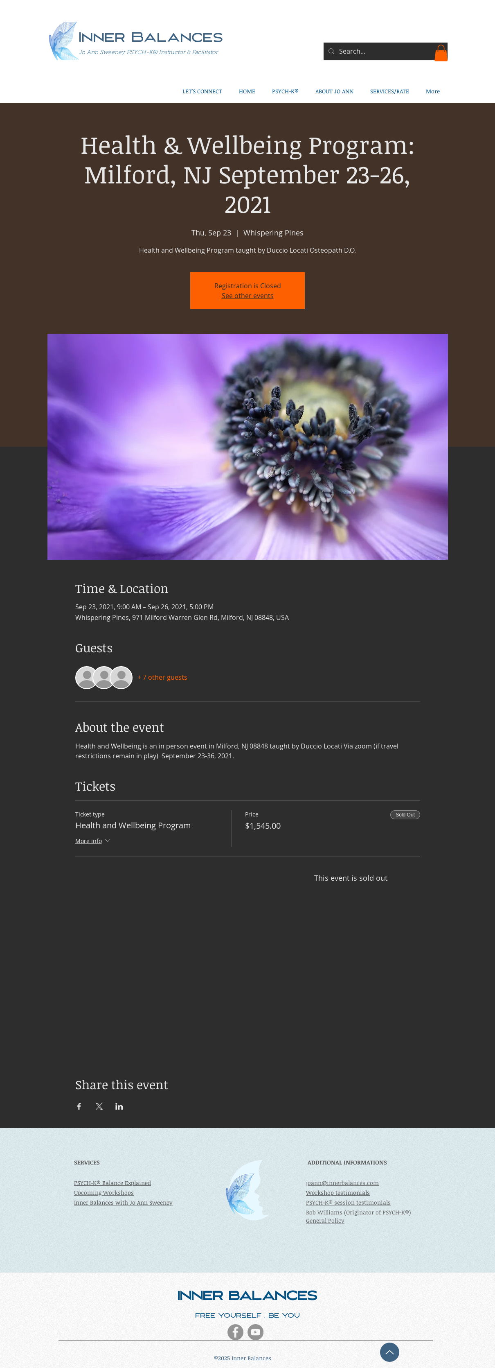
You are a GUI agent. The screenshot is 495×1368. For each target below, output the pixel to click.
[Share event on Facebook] (79, 1106)
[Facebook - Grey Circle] (235, 1332)
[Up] (389, 1352)
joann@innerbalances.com (342, 1183)
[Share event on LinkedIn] (119, 1106)
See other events (248, 295)
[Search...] (384, 51)
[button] (441, 53)
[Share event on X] (99, 1106)
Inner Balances (151, 39)
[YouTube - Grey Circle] (255, 1332)
